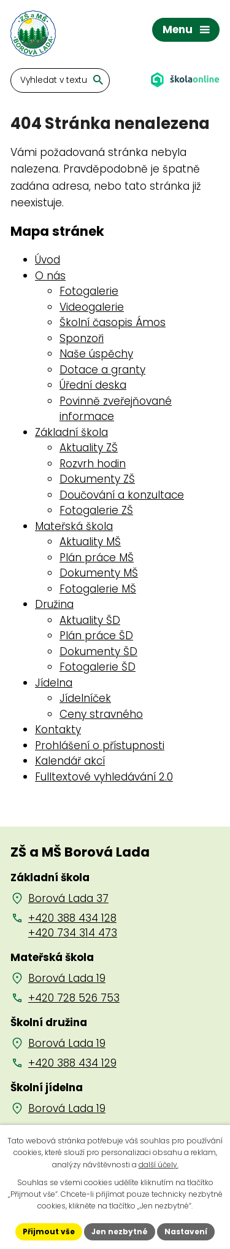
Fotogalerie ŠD (97, 667)
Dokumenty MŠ (98, 573)
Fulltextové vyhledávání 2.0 (104, 776)
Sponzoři (81, 338)
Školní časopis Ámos (112, 322)
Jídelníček (85, 698)
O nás (50, 275)
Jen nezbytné (119, 1231)
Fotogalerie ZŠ (96, 510)
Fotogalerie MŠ (97, 589)
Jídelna (53, 682)
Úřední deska (92, 385)
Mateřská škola (74, 526)
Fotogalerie (88, 291)
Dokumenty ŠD (98, 651)
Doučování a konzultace (121, 495)
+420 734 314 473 (72, 932)
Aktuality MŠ (90, 541)
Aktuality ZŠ (88, 447)
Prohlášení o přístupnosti (99, 745)
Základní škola (71, 432)
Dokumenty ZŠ (97, 479)
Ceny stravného (101, 714)
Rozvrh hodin (92, 463)
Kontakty (58, 729)
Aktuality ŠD (89, 620)
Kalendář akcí (70, 760)
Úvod (47, 259)
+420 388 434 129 (72, 1063)
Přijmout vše (49, 1231)
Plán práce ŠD (96, 635)
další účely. (158, 1164)
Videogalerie (91, 307)
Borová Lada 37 (68, 898)
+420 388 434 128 (72, 918)
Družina (54, 604)
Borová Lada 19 (66, 978)
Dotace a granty (102, 369)
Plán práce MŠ (96, 557)
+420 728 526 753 (74, 997)
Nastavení (185, 1231)
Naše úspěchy (96, 353)
